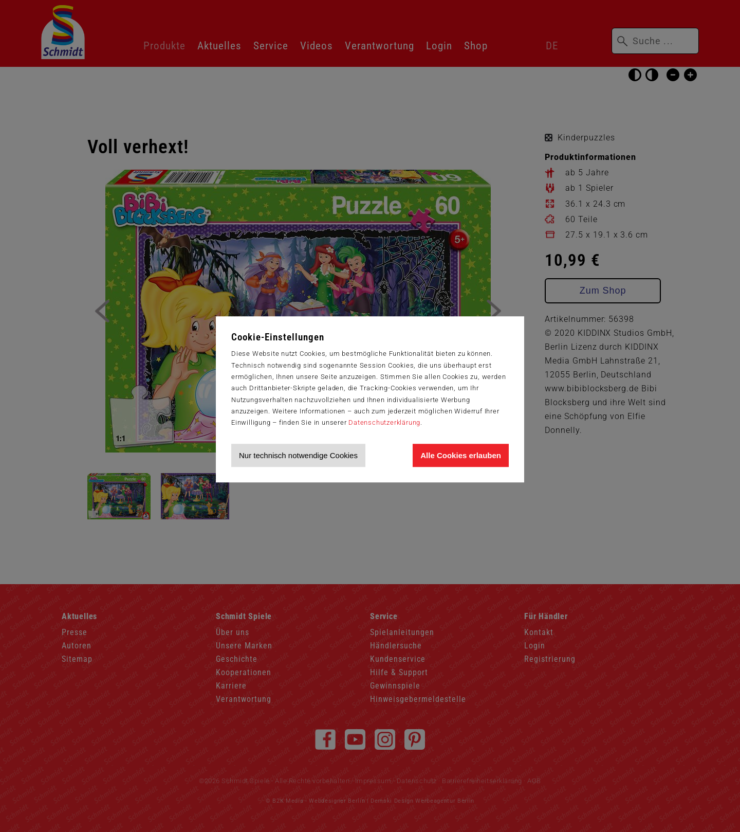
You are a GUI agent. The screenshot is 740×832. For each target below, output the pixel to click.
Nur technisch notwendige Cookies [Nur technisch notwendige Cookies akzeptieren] (298, 455)
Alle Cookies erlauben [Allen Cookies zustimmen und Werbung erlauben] (460, 455)
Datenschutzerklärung (384, 422)
